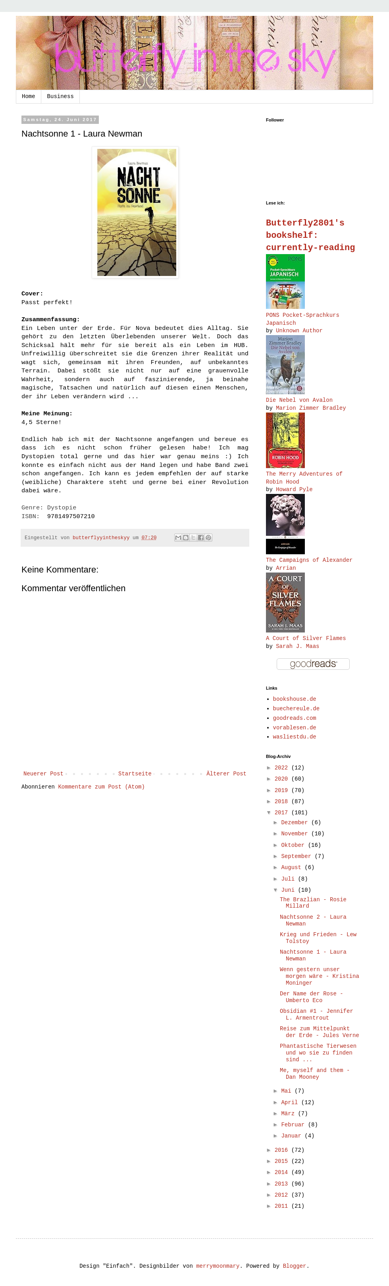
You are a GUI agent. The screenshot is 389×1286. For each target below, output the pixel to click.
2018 (283, 801)
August (292, 867)
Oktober (294, 845)
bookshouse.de (294, 699)
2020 (283, 779)
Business (60, 96)
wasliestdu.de (294, 737)
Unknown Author (299, 331)
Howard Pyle (294, 489)
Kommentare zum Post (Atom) (101, 787)
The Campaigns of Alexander (309, 560)
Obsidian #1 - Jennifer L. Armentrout (316, 1014)
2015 (283, 1161)
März (289, 1114)
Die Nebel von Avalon (299, 400)
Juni (289, 890)
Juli (289, 879)
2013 (283, 1184)
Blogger (294, 1266)
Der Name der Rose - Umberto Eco (311, 997)
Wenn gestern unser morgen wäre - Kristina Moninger (319, 976)
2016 (283, 1150)
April (291, 1102)
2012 (283, 1195)
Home (28, 96)
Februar (294, 1125)
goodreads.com (294, 718)
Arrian (286, 568)
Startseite (135, 774)
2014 (283, 1172)
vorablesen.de (294, 728)
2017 (283, 813)
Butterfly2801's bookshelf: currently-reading (310, 235)
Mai (288, 1091)
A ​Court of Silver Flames (306, 638)
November (296, 834)
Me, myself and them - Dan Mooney (315, 1073)
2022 (283, 768)
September (297, 856)
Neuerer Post (43, 774)
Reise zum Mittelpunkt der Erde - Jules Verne (319, 1032)
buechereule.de (296, 709)
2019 (283, 790)
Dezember (296, 822)
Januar (292, 1136)
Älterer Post (226, 774)
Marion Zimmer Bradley (311, 408)
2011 (283, 1206)
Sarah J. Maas (297, 646)
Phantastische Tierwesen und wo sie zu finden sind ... (318, 1053)
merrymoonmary (217, 1266)
